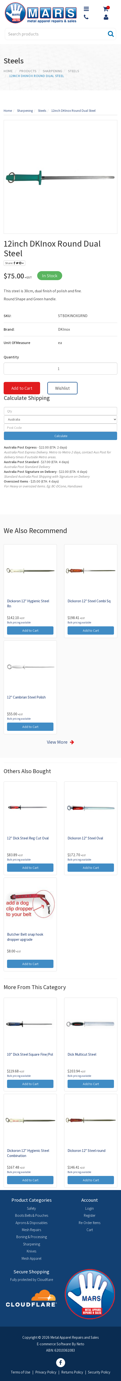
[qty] (60, 411)
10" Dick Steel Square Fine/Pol (30, 1054)
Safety (31, 1208)
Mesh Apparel (31, 1258)
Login (89, 1208)
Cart (89, 1229)
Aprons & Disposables (31, 1222)
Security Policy (99, 1372)
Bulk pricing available (19, 622)
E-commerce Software (54, 1344)
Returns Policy (72, 1372)
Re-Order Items (89, 1222)
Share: (14, 263)
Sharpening (31, 1244)
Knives (31, 1251)
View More (57, 742)
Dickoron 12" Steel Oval (85, 838)
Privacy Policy (45, 1372)
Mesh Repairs (31, 1229)
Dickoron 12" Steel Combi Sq (89, 601)
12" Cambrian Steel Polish (26, 697)
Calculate (60, 436)
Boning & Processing (31, 1236)
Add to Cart (21, 388)
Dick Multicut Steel (82, 1054)
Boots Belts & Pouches (31, 1215)
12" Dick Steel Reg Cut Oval (28, 838)
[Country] (60, 419)
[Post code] (60, 427)
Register (89, 1215)
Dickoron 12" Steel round (86, 1150)
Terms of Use (20, 1372)
